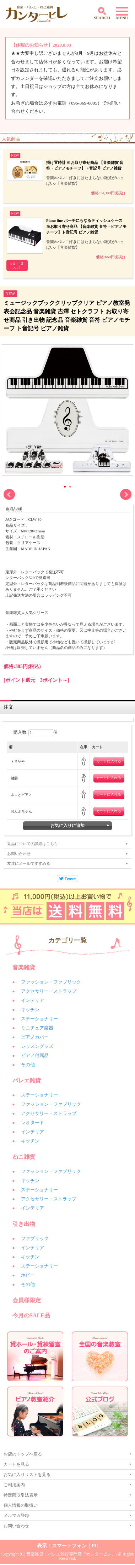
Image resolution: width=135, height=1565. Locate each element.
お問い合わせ (19, 853)
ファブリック (35, 1238)
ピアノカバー (35, 1037)
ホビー (28, 1275)
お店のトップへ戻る (23, 1454)
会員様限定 (26, 1300)
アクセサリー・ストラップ (48, 991)
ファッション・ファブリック (51, 982)
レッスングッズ (37, 1046)
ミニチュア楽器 (37, 1027)
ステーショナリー (39, 1018)
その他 (28, 1064)
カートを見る (16, 1464)
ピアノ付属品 (35, 1055)
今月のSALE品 (31, 1315)
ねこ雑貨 (23, 1157)
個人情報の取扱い (21, 1505)
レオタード (32, 1122)
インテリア (32, 1000)
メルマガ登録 (16, 1515)
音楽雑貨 (23, 967)
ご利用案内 (14, 1484)
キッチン (30, 1009)
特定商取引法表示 (21, 1495)
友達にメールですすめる (28, 863)
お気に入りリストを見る (27, 1474)
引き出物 (23, 1224)
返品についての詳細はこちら (32, 843)
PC (95, 1545)
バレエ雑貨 (26, 1080)
